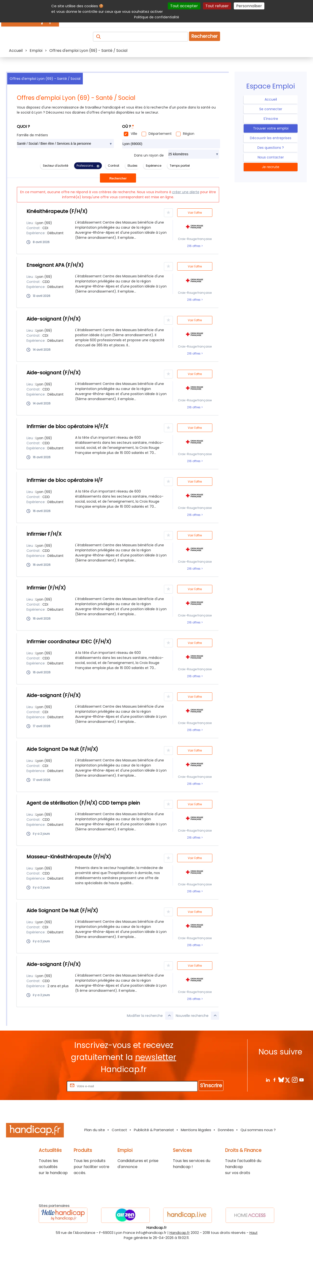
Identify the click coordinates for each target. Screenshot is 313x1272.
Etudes (132, 166)
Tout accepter (184, 6)
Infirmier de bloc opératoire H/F (64, 480)
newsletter (155, 1057)
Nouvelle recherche (197, 1016)
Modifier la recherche (150, 1016)
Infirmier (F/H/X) (46, 588)
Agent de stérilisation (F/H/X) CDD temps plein (83, 803)
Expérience (153, 166)
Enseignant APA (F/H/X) (55, 265)
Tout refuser (217, 6)
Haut (253, 1232)
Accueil (271, 99)
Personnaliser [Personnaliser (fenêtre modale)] (249, 6)
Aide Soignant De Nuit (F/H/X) (62, 749)
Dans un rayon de (149, 155)
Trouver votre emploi (270, 128)
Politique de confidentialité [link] (156, 17)
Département (160, 133)
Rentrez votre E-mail (46, 1086)
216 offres (194, 246)
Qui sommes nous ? (258, 1129)
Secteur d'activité (55, 166)
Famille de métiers (32, 135)
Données (226, 1129)
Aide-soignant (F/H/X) (53, 319)
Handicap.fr (180, 1232)
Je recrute (270, 166)
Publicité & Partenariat (154, 1129)
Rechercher (204, 36)
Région (188, 133)
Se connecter (270, 109)
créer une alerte (185, 192)
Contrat (113, 166)
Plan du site (94, 1129)
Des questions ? (270, 147)
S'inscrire (270, 118)
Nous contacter (271, 157)
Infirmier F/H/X (43, 534)
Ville (134, 133)
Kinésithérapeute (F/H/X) (56, 211)
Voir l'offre (195, 213)
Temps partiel (180, 166)
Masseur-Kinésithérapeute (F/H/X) (68, 857)
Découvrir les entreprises (270, 138)
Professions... (86, 166)
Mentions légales (196, 1129)
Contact (119, 1129)
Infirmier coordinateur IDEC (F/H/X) (68, 641)
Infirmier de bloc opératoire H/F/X (67, 426)
